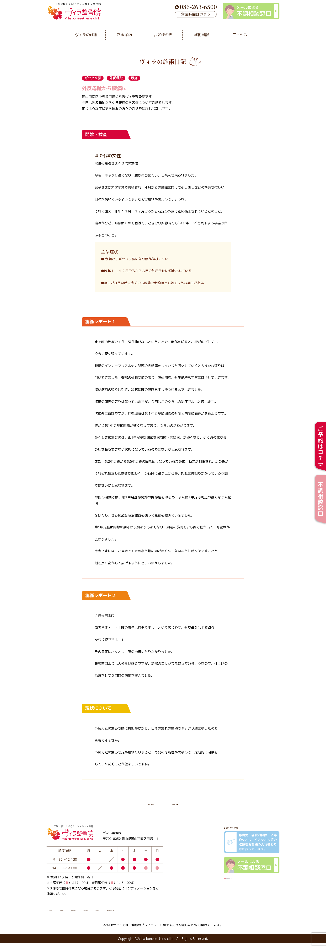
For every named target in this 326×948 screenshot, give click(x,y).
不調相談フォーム (185, 913)
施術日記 (132, 913)
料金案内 (84, 913)
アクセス (155, 913)
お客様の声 (108, 913)
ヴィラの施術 (58, 913)
